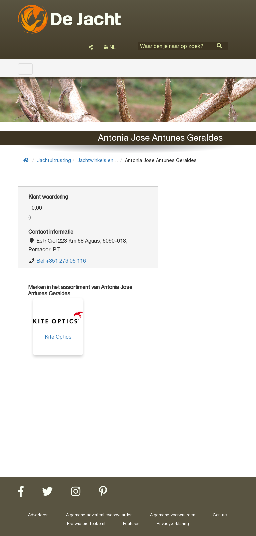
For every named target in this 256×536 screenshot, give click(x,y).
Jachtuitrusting (54, 160)
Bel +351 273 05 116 (61, 261)
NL (109, 47)
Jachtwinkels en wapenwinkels (111, 160)
